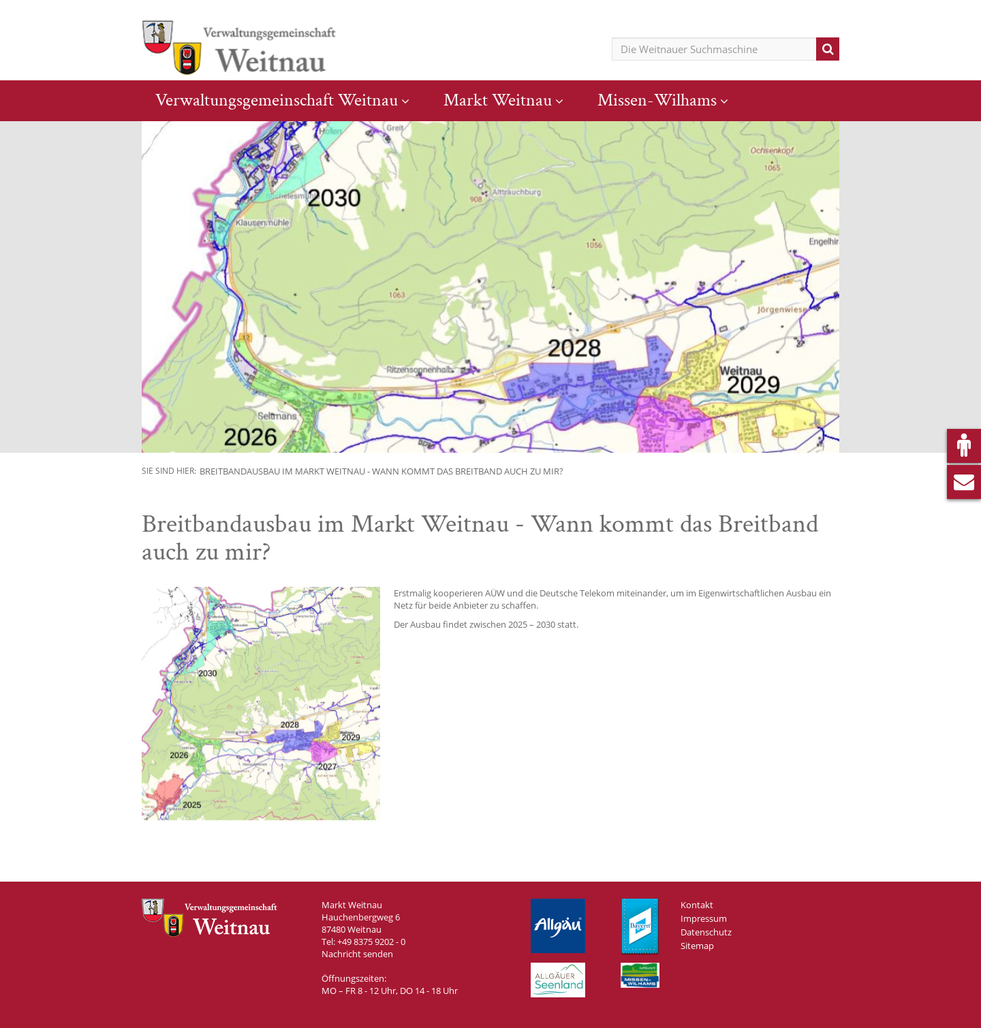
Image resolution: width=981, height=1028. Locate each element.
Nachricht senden (357, 954)
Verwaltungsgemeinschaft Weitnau (276, 100)
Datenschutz (706, 932)
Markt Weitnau (497, 100)
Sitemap (697, 945)
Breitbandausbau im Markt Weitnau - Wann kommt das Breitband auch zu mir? (381, 471)
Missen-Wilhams (657, 100)
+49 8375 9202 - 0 (371, 941)
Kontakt (697, 905)
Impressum (704, 918)
